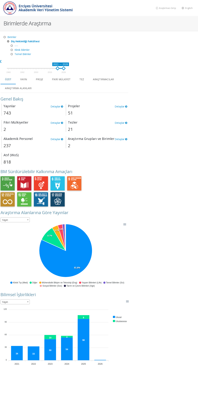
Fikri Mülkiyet (129, 52)
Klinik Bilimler (22, 49)
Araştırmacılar (171, 52)
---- (16, 45)
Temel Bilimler (23, 54)
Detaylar (124, 79)
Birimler (11, 37)
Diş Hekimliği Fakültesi (25, 41)
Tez (150, 52)
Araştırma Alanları (85, 61)
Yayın (91, 52)
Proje (107, 52)
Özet (75, 52)
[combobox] (82, 193)
